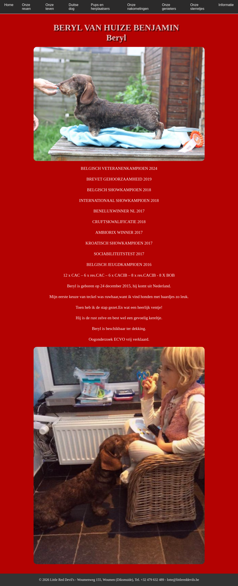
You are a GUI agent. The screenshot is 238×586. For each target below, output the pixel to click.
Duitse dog (73, 6)
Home (8, 5)
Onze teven (50, 6)
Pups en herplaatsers (100, 6)
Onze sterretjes (197, 6)
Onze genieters (169, 6)
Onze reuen (26, 6)
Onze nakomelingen (138, 6)
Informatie (226, 5)
